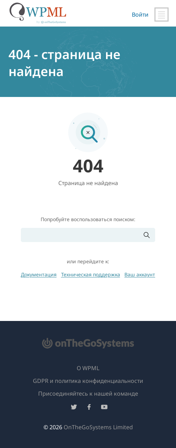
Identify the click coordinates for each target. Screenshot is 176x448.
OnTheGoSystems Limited (98, 427)
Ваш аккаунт (139, 274)
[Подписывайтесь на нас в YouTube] (104, 408)
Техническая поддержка (90, 274)
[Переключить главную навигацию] (161, 14)
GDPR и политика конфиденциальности (88, 381)
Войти (140, 14)
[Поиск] (82, 235)
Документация (39, 274)
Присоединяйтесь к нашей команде (88, 393)
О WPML (88, 368)
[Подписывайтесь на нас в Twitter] (74, 408)
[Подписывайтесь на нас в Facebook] (89, 408)
